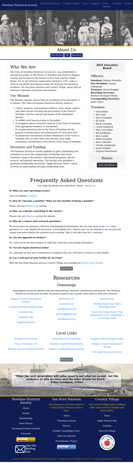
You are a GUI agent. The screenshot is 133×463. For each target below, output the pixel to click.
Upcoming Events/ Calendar (25, 428)
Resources (77, 55)
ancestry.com (26, 312)
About (86, 3)
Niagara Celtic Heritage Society (107, 339)
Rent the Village (107, 431)
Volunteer (26, 433)
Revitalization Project (66, 441)
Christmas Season (66, 421)
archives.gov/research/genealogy (26, 307)
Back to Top (66, 268)
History (66, 426)
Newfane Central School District (66, 344)
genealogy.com (66, 299)
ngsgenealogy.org (26, 322)
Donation (30, 216)
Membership (32, 206)
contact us (89, 185)
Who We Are (56, 55)
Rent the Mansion (66, 436)
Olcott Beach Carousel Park (66, 339)
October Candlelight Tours (66, 431)
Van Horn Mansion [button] (49, 3)
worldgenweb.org (66, 309)
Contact (128, 3)
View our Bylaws (107, 165)
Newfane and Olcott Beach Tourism (25, 349)
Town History (106, 5)
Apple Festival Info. (107, 421)
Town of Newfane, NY (26, 344)
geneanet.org (107, 299)
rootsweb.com (66, 304)
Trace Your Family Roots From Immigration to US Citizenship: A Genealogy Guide (107, 315)
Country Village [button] (71, 3)
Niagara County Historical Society (66, 349)
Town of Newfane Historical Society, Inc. (39, 459)
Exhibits (107, 426)
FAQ (67, 55)
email (107, 226)
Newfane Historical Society (19, 5)
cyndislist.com (26, 317)
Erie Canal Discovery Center (107, 352)
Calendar (117, 3)
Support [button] (95, 3)
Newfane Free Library (25, 339)
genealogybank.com (66, 314)
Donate (25, 413)
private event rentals (92, 263)
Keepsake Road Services (111, 459)
